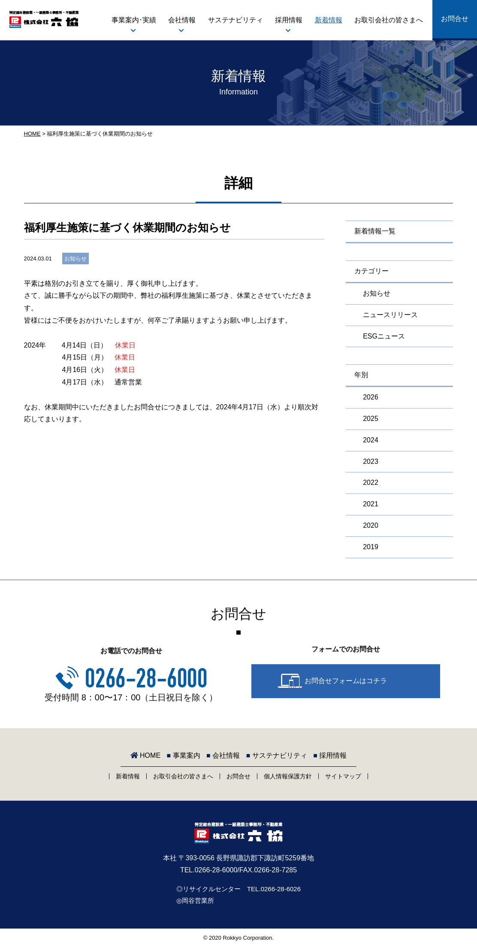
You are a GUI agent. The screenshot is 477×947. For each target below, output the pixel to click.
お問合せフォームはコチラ (346, 680)
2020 (370, 525)
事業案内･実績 (134, 20)
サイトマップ (343, 776)
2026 (370, 397)
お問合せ (454, 18)
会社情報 (182, 20)
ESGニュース (384, 336)
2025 (370, 418)
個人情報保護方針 (288, 776)
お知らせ (75, 258)
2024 (370, 440)
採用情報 (288, 20)
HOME (32, 133)
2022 (370, 482)
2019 (370, 547)
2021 (370, 504)
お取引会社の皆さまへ (388, 20)
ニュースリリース (390, 314)
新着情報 (328, 20)
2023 (370, 461)
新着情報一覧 (374, 231)
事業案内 (183, 755)
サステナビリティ (235, 20)
